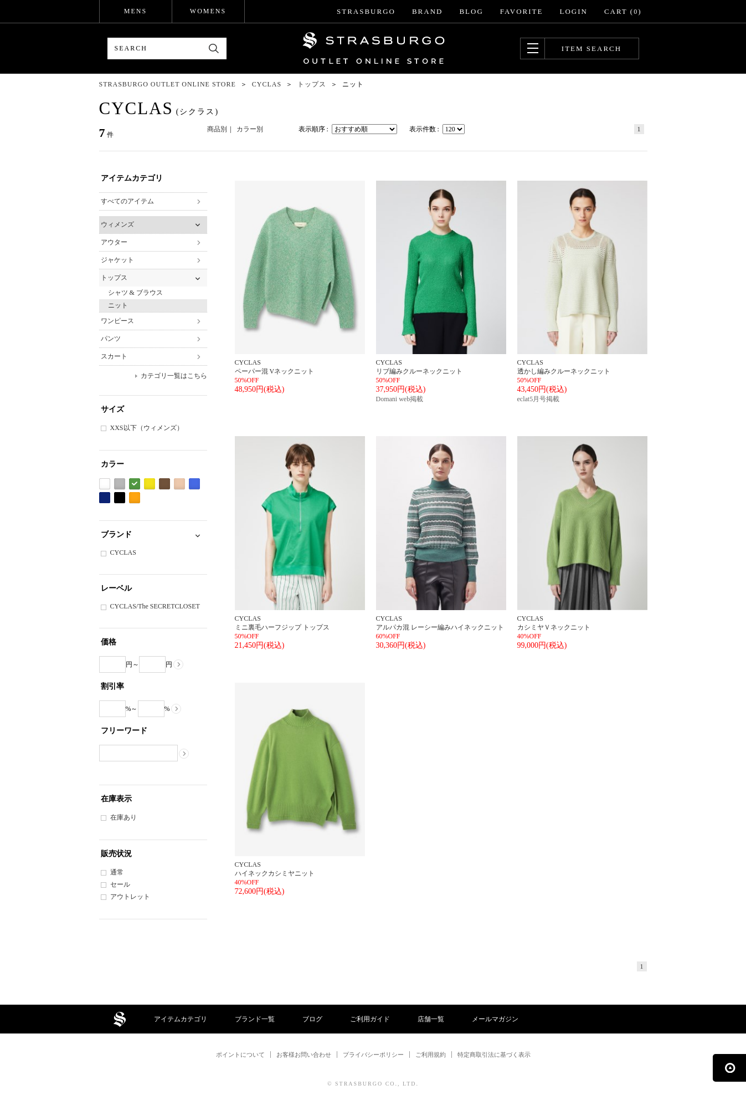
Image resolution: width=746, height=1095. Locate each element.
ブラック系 (119, 498)
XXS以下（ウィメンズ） (146, 428)
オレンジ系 (134, 498)
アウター (114, 242)
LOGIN (573, 11)
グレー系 (119, 484)
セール (120, 884)
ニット (118, 305)
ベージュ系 (179, 484)
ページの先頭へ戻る (729, 1068)
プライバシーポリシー (373, 1054)
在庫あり (123, 817)
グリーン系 (134, 484)
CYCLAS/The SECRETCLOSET (155, 606)
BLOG (471, 11)
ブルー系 (194, 484)
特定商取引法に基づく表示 (494, 1054)
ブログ (312, 1019)
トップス (114, 278)
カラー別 (249, 129)
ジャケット (117, 260)
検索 (214, 48)
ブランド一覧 (255, 1019)
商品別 (217, 129)
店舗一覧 (431, 1019)
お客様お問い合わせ (303, 1054)
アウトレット (130, 896)
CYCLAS (123, 552)
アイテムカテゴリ (180, 1019)
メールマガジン (495, 1019)
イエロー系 (149, 484)
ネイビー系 (104, 498)
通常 (117, 872)
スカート (114, 356)
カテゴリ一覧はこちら (174, 376)
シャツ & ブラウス (135, 292)
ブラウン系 (164, 484)
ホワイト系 (104, 484)
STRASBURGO (366, 11)
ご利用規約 (430, 1054)
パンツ (111, 338)
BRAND (427, 11)
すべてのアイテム (127, 201)
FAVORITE (521, 11)
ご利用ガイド (370, 1019)
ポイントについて (240, 1054)
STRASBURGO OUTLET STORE (373, 48)
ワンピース (117, 321)
